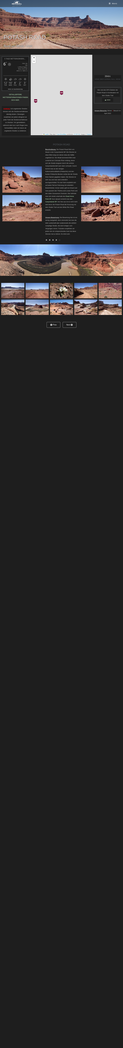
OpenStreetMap (61, 134)
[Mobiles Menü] (113, 3)
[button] (61, 92)
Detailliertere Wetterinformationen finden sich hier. (15, 97)
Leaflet (46, 134)
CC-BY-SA (77, 134)
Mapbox (89, 134)
